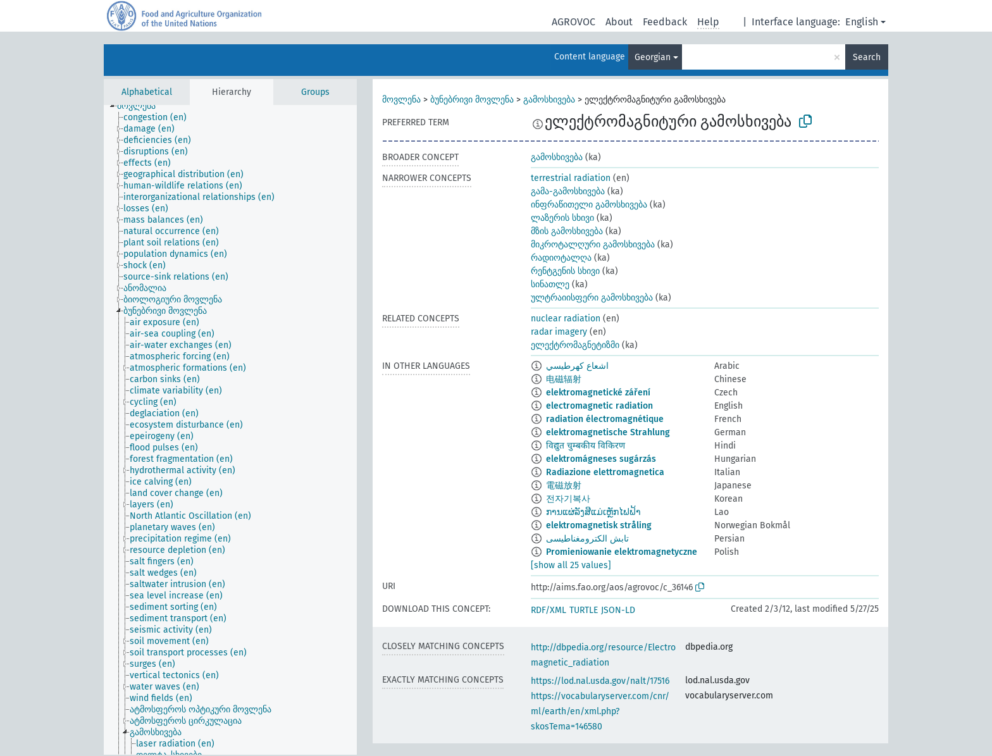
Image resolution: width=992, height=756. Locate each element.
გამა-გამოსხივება (568, 191)
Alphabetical (146, 92)
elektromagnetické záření (598, 392)
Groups (315, 92)
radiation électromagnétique (605, 419)
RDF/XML (548, 610)
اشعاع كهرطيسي (577, 366)
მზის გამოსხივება (567, 231)
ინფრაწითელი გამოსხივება (589, 204)
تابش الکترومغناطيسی (587, 538)
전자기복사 (568, 498)
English (861, 22)
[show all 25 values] (571, 565)
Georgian (653, 57)
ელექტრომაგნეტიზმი (575, 345)
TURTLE (583, 610)
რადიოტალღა (561, 257)
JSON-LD (618, 610)
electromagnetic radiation (599, 405)
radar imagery (559, 331)
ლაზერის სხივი (562, 218)
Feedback (665, 22)
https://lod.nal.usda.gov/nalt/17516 (600, 681)
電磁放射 (563, 485)
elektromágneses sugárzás (601, 459)
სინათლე (550, 284)
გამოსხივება (549, 99)
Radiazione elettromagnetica (605, 472)
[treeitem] (141, 106)
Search (867, 57)
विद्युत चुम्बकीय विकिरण (585, 445)
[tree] (230, 430)
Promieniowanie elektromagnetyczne (621, 552)
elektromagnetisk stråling (599, 525)
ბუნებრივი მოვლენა (472, 99)
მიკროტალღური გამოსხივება (593, 244)
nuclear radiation (565, 318)
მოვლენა (401, 99)
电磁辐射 (563, 379)
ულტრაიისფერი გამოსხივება (592, 297)
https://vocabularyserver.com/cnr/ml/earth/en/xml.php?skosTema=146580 (600, 711)
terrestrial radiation (571, 178)
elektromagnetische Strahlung (608, 432)
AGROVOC (573, 22)
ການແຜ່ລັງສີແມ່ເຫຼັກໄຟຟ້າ (593, 512)
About (619, 22)
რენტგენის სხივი (565, 271)
